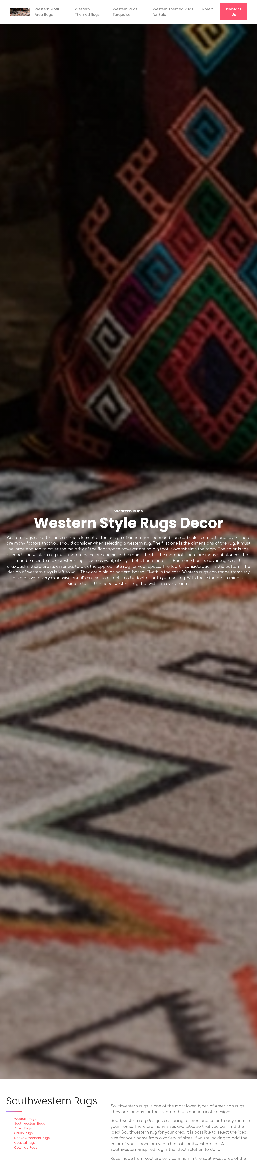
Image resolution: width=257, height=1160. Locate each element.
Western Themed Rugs (87, 12)
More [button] (205, 9)
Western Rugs (25, 1118)
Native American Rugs (32, 1138)
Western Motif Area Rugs (47, 12)
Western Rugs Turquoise (125, 12)
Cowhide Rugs (25, 1147)
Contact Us (233, 12)
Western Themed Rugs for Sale (173, 12)
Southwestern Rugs (29, 1123)
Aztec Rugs (23, 1128)
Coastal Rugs (25, 1142)
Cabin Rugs (23, 1133)
